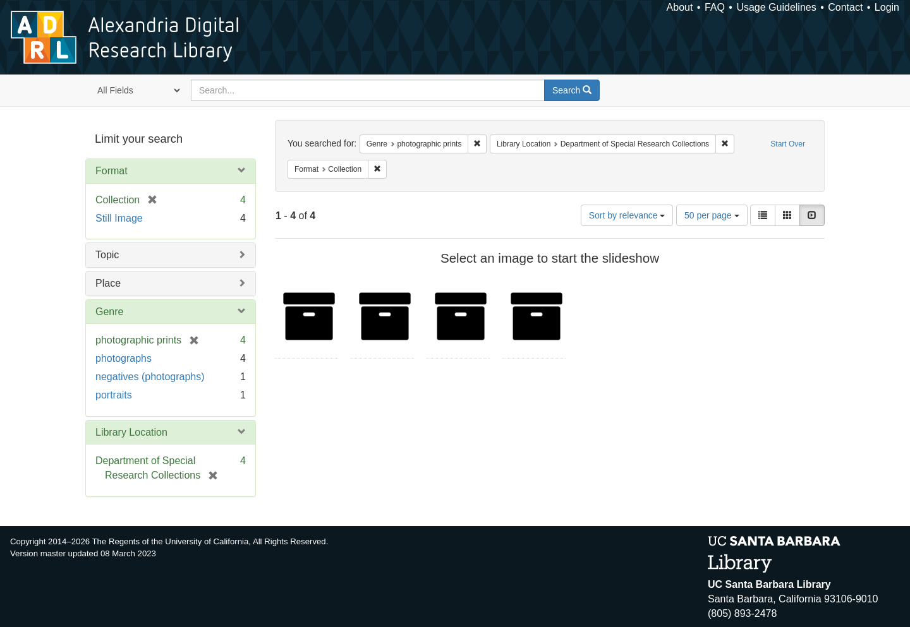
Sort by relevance (627, 215)
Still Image (119, 218)
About (680, 7)
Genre (109, 311)
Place (108, 283)
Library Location (131, 432)
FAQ (715, 7)
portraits (113, 395)
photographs (123, 358)
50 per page (711, 215)
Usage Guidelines (776, 7)
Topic (107, 254)
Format (111, 170)
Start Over (787, 144)
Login (887, 7)
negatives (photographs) (150, 376)
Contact (845, 7)
